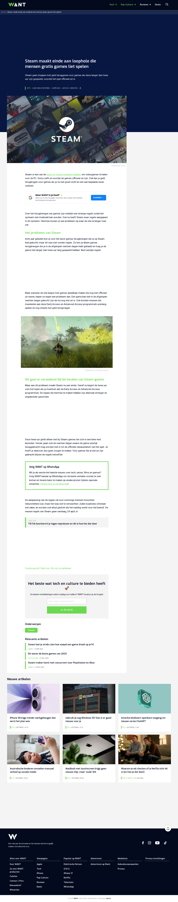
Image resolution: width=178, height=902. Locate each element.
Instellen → (98, 197)
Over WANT (15, 864)
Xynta (108, 898)
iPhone (40, 873)
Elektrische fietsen (73, 864)
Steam (31, 630)
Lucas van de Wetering (41, 88)
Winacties (14, 890)
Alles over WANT (18, 858)
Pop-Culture (127, 4)
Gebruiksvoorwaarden (128, 864)
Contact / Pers (17, 881)
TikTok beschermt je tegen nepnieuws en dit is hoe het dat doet (62, 523)
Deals (158, 4)
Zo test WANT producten (17, 870)
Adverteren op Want (100, 864)
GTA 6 (67, 869)
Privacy (121, 869)
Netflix (67, 877)
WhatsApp (69, 886)
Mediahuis (123, 858)
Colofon (13, 876)
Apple (39, 864)
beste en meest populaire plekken (63, 174)
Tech (111, 4)
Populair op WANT (72, 858)
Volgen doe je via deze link (54, 483)
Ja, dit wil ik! (67, 610)
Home (3, 12)
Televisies (68, 882)
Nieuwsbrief (15, 885)
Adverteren (96, 858)
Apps (28, 88)
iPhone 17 (68, 873)
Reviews (144, 4)
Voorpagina (42, 858)
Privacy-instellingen (155, 858)
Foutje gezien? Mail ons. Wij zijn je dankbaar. (48, 568)
